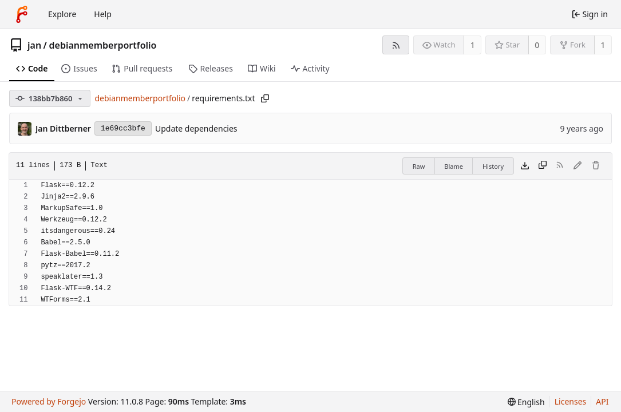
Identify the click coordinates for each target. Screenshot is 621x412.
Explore (62, 14)
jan (34, 45)
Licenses (571, 401)
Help (103, 14)
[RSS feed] (395, 44)
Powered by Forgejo (48, 401)
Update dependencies (196, 128)
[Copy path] (265, 98)
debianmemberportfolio (103, 45)
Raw (419, 166)
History (493, 166)
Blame (453, 166)
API (602, 401)
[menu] (526, 402)
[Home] (22, 14)
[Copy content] (542, 166)
